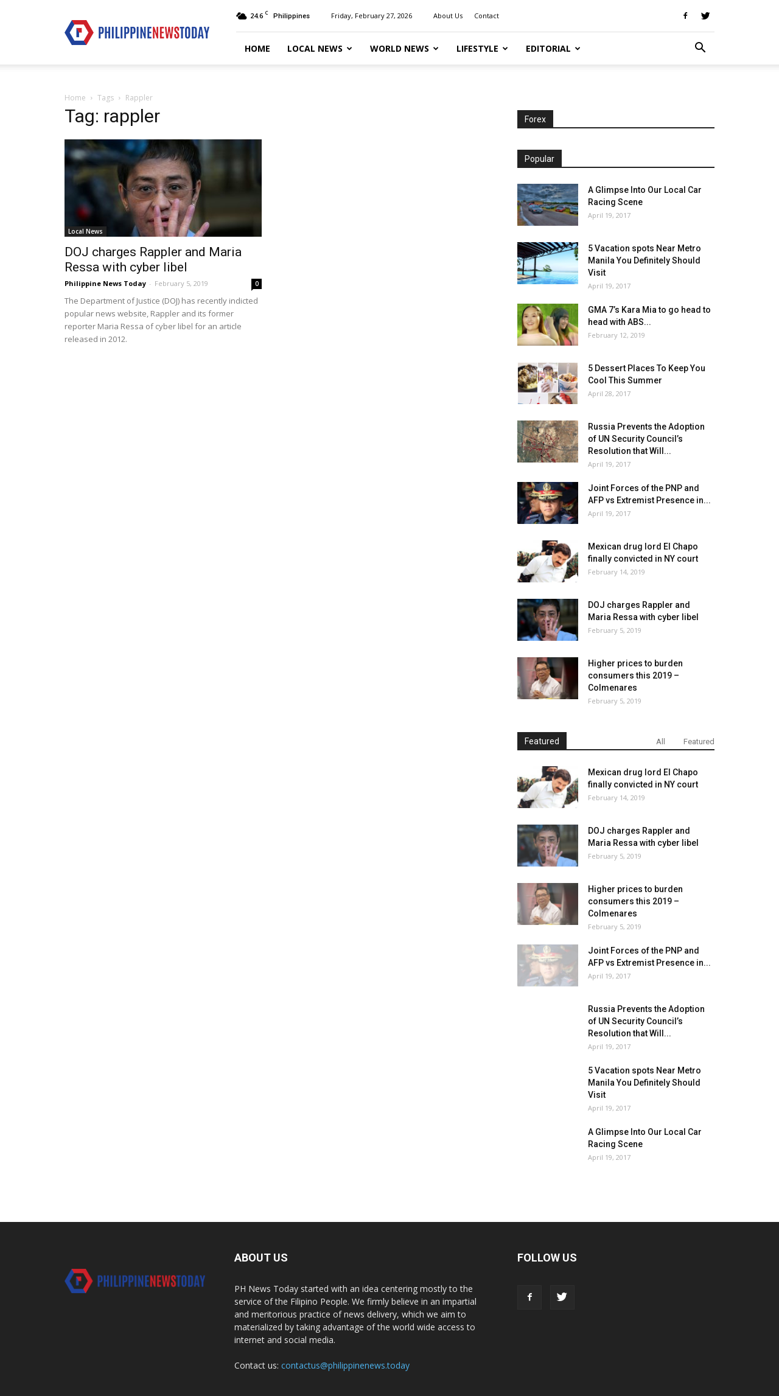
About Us (448, 15)
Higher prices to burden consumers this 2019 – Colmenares (635, 675)
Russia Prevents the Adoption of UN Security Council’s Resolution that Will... (646, 439)
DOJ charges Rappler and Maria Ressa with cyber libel (153, 259)
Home (257, 48)
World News (404, 48)
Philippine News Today (105, 283)
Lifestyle (482, 48)
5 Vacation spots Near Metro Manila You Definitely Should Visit (644, 260)
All (660, 741)
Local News (319, 48)
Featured (698, 741)
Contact (486, 15)
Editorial (553, 48)
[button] (699, 49)
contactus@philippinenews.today (345, 1365)
